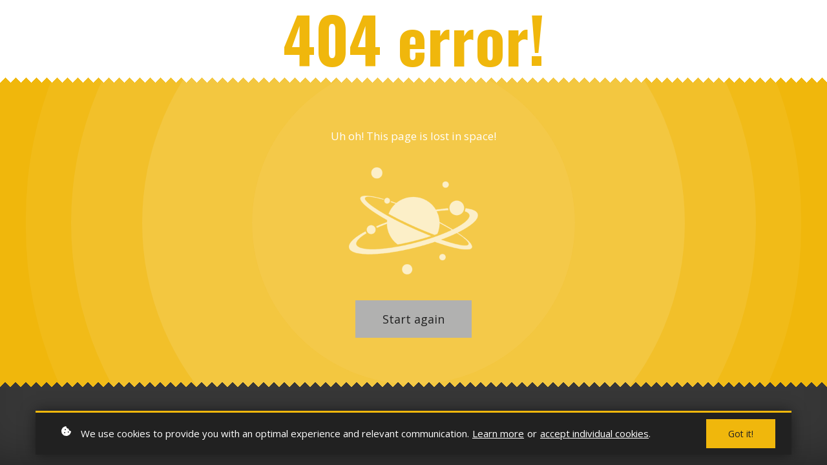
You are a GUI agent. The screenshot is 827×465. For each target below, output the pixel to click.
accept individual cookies (594, 433)
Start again (413, 319)
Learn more (498, 433)
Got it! (740, 434)
